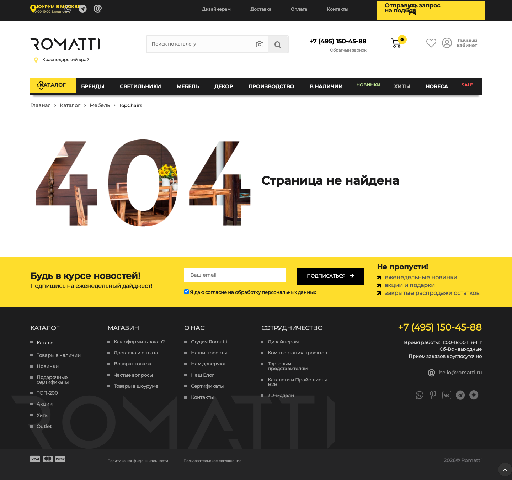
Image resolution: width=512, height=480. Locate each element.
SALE (466, 83)
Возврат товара (132, 357)
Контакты (337, 9)
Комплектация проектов (297, 346)
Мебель (192, 83)
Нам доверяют (208, 357)
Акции (45, 398)
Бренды (101, 83)
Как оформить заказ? (139, 335)
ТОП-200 (47, 387)
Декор (226, 83)
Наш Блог (202, 368)
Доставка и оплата (136, 346)
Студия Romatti (209, 335)
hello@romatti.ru (452, 367)
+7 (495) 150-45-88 (333, 38)
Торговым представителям (288, 360)
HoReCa (436, 83)
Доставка (260, 9)
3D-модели (281, 389)
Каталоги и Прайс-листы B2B (297, 375)
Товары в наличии (59, 349)
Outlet (44, 420)
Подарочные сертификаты (53, 373)
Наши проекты (209, 346)
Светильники (147, 83)
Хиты (403, 83)
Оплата (299, 9)
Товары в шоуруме (136, 380)
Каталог (62, 83)
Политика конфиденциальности (149, 454)
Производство (271, 83)
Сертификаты (207, 380)
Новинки (368, 83)
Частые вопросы (133, 368)
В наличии (324, 83)
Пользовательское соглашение (249, 454)
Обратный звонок (346, 47)
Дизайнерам (216, 9)
